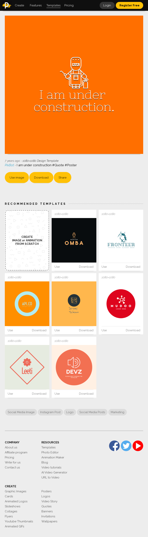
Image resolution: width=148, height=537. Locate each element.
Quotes (46, 506)
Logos (45, 496)
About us (11, 447)
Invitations (48, 516)
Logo (70, 412)
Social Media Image (21, 412)
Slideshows (12, 506)
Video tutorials (51, 467)
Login (107, 5)
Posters (46, 491)
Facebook (114, 446)
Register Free (129, 5)
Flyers (9, 516)
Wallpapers (49, 521)
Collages (11, 511)
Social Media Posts (92, 412)
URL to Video (50, 477)
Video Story (49, 501)
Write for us (12, 462)
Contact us (12, 467)
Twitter (126, 446)
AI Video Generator (54, 472)
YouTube (138, 446)
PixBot (10, 165)
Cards (9, 496)
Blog (44, 462)
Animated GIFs (14, 526)
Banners (47, 511)
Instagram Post (50, 412)
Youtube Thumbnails (19, 521)
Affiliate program (16, 452)
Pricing (9, 457)
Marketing (117, 412)
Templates (48, 447)
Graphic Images (15, 491)
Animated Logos (16, 501)
